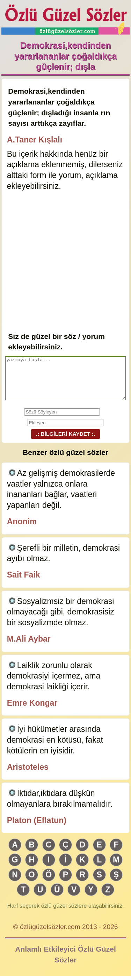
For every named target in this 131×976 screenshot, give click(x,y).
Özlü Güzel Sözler (65, 17)
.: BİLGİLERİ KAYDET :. (65, 434)
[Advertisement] (65, 262)
